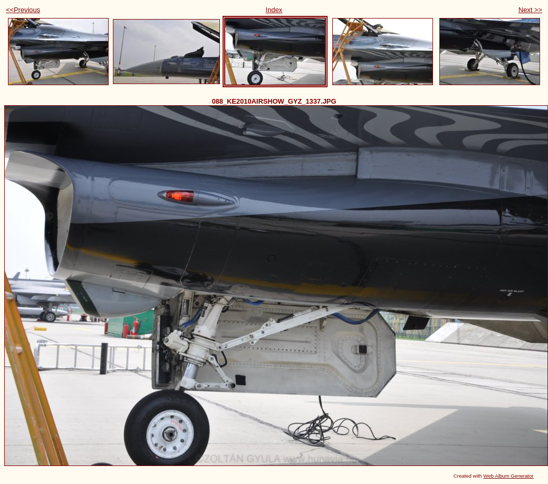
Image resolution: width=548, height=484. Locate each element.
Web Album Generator (508, 476)
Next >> (530, 10)
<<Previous (23, 10)
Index (274, 10)
